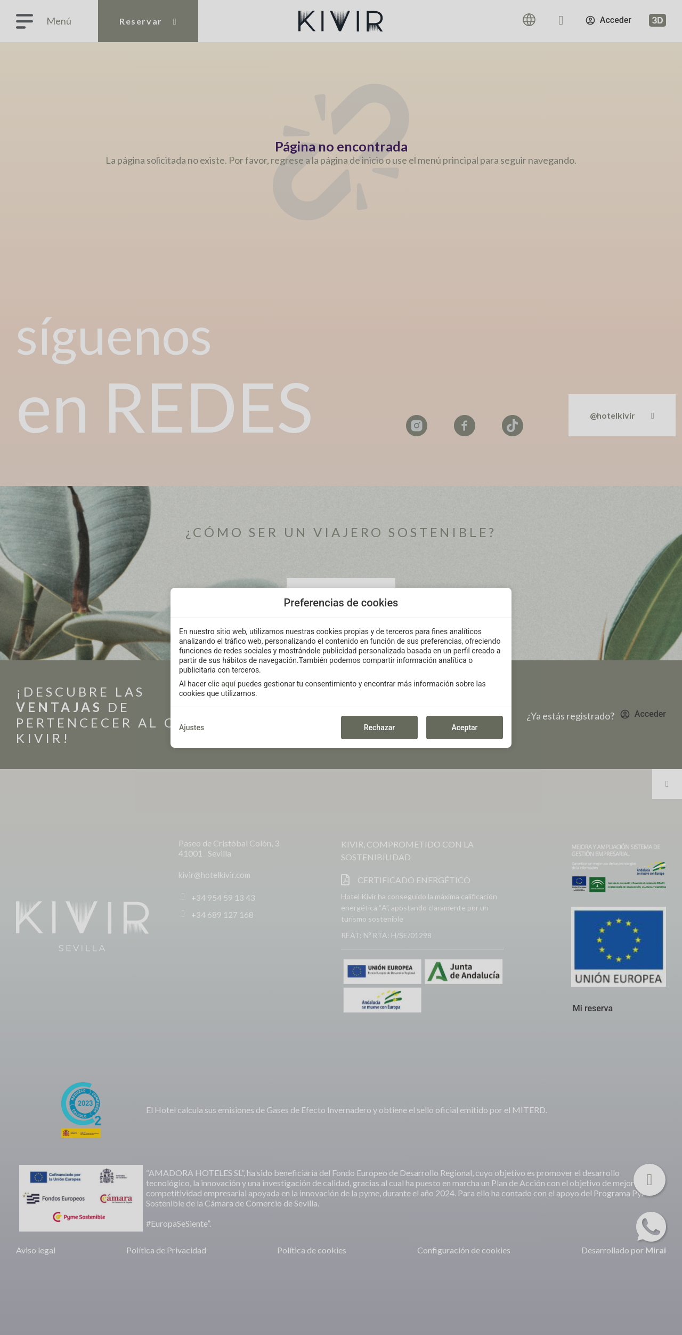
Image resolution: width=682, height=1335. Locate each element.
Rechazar (379, 727)
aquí (228, 684)
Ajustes (191, 727)
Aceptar (464, 727)
